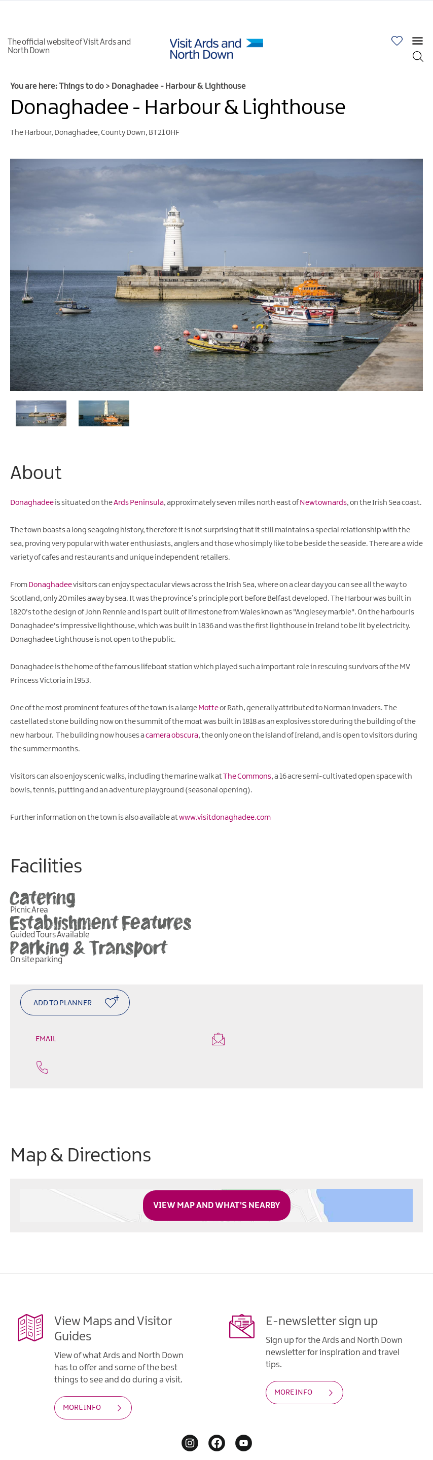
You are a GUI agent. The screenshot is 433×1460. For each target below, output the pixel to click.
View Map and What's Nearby (216, 1178)
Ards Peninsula (139, 503)
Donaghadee (32, 503)
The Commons (247, 777)
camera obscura (172, 736)
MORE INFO (82, 1381)
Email (114, 1038)
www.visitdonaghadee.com (225, 818)
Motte (208, 708)
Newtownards (323, 503)
